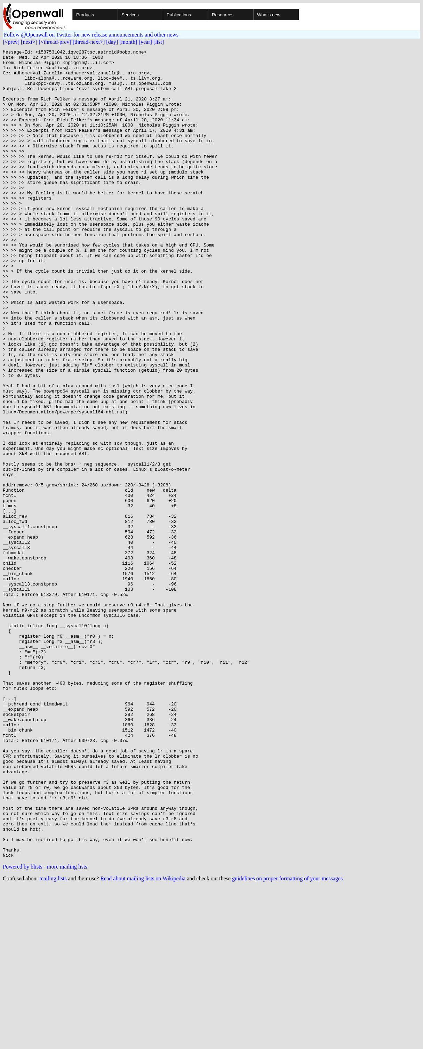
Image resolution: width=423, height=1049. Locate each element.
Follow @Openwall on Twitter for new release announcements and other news (91, 35)
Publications (179, 14)
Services (130, 14)
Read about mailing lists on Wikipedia (142, 1040)
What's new (268, 14)
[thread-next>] (89, 42)
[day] (112, 42)
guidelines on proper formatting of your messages (287, 1040)
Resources (222, 14)
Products (85, 14)
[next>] (29, 42)
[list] (158, 42)
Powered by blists (22, 1028)
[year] (145, 42)
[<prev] (11, 42)
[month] (128, 42)
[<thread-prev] (55, 42)
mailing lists (53, 1040)
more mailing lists (67, 1028)
